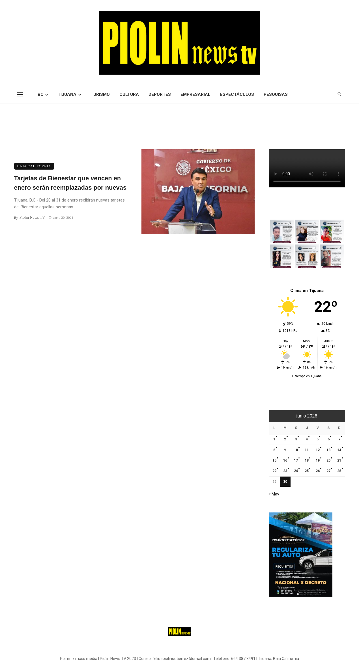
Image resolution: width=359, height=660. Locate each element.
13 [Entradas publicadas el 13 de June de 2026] (328, 450)
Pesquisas (276, 94)
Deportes (160, 94)
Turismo (100, 94)
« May (274, 494)
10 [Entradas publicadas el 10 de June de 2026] (296, 450)
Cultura (129, 94)
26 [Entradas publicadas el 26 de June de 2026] (318, 471)
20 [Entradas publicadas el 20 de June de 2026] (328, 460)
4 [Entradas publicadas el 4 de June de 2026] (307, 439)
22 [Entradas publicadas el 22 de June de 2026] (274, 471)
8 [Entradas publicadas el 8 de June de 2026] (274, 450)
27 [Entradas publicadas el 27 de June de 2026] (328, 471)
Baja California (34, 166)
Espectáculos (237, 94)
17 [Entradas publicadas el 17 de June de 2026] (296, 460)
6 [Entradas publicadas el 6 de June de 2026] (329, 439)
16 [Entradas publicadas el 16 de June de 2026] (285, 460)
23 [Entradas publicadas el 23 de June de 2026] (285, 471)
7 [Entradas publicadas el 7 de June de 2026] (339, 439)
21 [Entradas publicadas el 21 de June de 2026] (339, 460)
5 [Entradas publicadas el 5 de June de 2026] (318, 439)
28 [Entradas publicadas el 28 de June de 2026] (339, 471)
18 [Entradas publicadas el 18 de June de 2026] (307, 460)
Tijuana (67, 94)
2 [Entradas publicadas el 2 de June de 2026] (285, 439)
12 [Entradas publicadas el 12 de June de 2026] (318, 450)
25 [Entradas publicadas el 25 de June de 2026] (307, 471)
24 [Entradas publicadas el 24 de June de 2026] (296, 471)
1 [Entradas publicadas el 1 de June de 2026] (274, 439)
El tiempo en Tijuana (307, 376)
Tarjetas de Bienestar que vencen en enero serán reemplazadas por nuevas (70, 183)
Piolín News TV (32, 217)
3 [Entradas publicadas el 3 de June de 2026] (296, 439)
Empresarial (195, 94)
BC (41, 94)
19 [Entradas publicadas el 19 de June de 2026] (318, 460)
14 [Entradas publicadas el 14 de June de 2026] (339, 450)
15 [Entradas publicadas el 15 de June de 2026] (274, 460)
